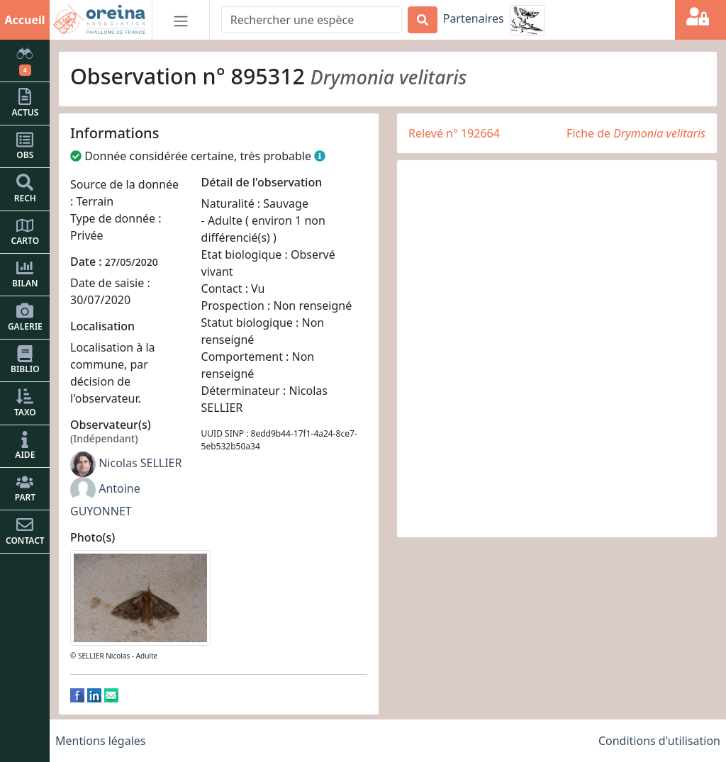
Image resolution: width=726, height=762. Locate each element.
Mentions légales (100, 741)
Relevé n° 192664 (454, 133)
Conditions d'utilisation (659, 741)
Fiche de (635, 133)
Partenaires (473, 18)
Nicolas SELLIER (140, 463)
